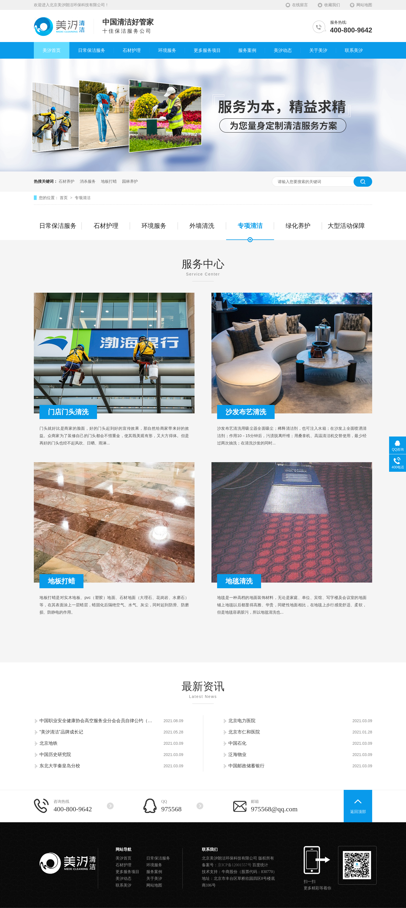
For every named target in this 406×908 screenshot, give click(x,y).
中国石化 (237, 743)
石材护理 (106, 225)
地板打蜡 (109, 181)
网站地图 (364, 5)
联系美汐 (123, 885)
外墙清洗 (201, 225)
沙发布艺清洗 (246, 412)
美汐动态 (123, 878)
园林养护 (130, 181)
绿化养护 (298, 225)
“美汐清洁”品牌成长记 (61, 732)
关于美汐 (154, 878)
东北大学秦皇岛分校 (59, 765)
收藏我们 (332, 5)
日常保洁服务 (57, 225)
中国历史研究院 (55, 754)
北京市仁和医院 (244, 732)
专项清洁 (83, 197)
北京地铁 (48, 743)
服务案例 (154, 872)
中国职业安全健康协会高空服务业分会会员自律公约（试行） (95, 720)
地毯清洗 (239, 581)
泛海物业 (237, 754)
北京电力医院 (241, 720)
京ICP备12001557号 (234, 865)
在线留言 (300, 5)
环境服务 (154, 225)
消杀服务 (88, 181)
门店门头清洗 (68, 412)
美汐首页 (123, 858)
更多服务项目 (127, 872)
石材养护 (66, 181)
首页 (64, 197)
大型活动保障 (346, 225)
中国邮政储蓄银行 (246, 765)
